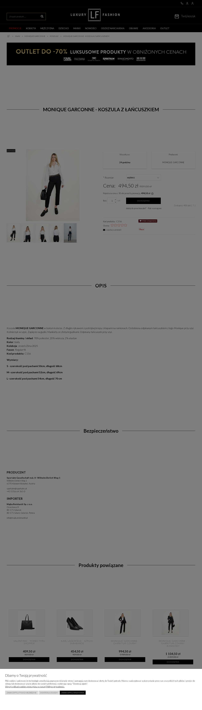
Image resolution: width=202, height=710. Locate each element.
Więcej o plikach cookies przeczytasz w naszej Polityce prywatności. (35, 686)
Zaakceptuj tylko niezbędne (21, 692)
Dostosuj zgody (49, 692)
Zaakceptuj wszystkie (72, 692)
